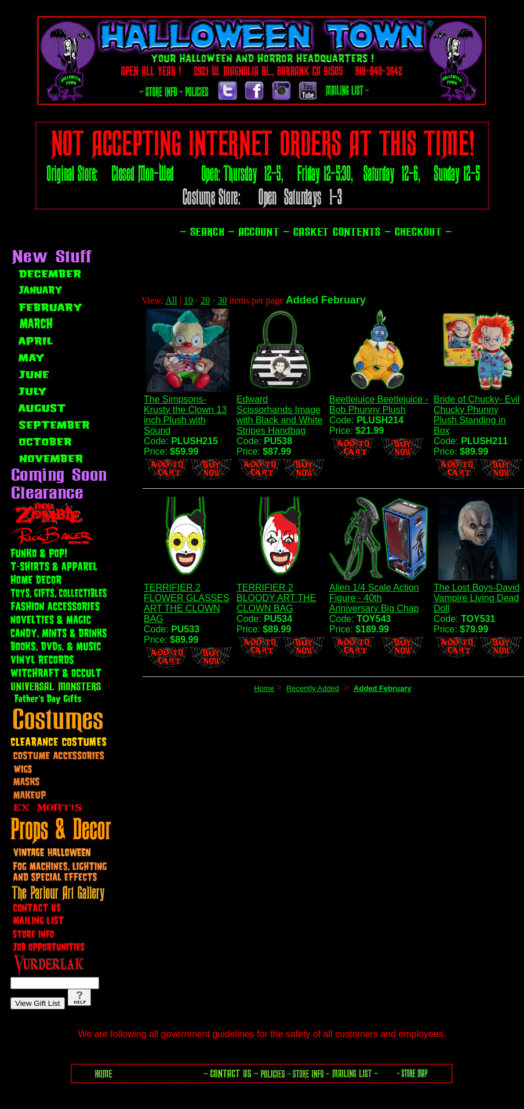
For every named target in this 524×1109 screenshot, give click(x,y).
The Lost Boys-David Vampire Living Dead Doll (477, 598)
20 (205, 300)
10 (188, 300)
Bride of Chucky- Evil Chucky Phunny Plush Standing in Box (477, 414)
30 (222, 300)
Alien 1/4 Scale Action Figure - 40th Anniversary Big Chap (374, 598)
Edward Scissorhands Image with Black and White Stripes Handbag (279, 414)
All (171, 300)
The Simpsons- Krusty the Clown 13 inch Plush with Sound (185, 414)
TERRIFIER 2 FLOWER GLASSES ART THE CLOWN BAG (187, 603)
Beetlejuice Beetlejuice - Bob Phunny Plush (378, 404)
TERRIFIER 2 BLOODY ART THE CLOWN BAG (276, 598)
